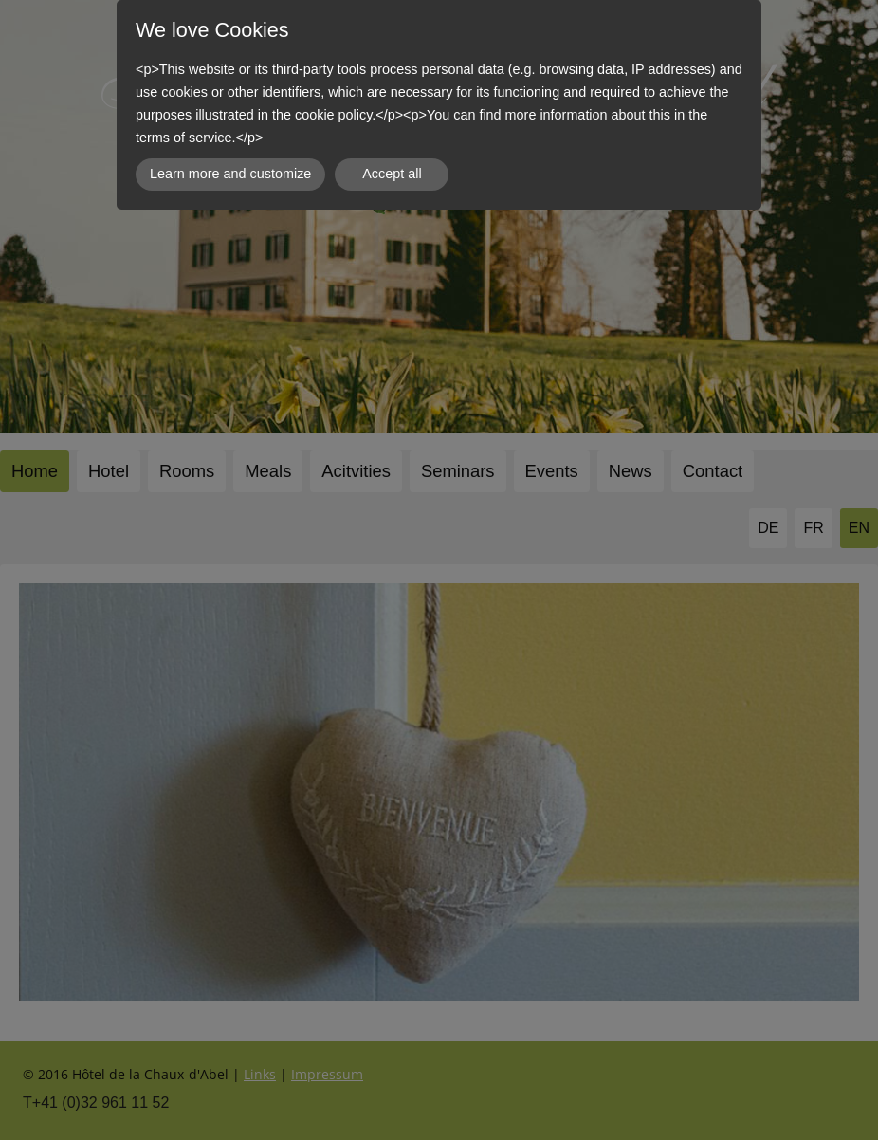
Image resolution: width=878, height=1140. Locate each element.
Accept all (391, 173)
